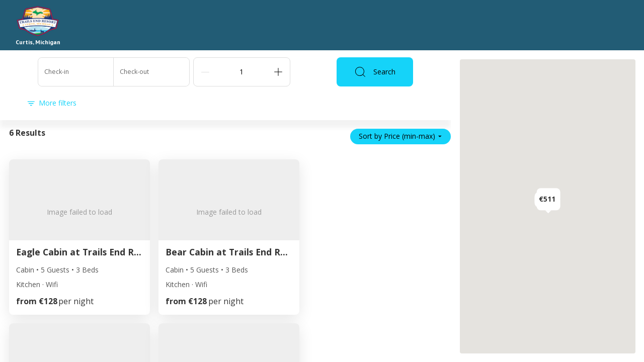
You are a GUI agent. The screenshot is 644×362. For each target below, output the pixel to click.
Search (374, 72)
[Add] (278, 72)
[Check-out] (151, 72)
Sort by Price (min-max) (400, 136)
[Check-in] (76, 72)
